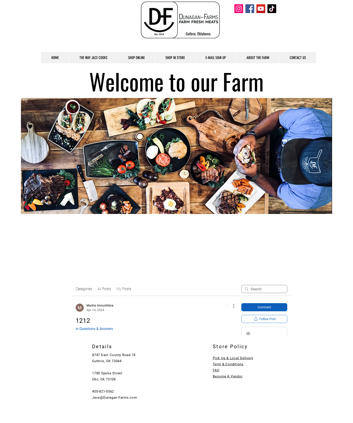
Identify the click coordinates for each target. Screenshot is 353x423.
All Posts (104, 289)
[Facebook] (249, 8)
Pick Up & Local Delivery (233, 358)
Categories (84, 289)
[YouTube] (260, 8)
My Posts (123, 289)
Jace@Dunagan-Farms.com (114, 398)
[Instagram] (238, 8)
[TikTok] (271, 8)
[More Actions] (231, 306)
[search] (264, 289)
